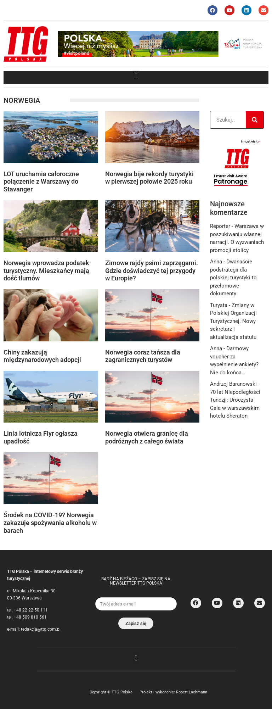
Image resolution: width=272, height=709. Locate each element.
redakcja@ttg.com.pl (41, 629)
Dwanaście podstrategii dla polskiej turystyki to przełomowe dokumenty (233, 277)
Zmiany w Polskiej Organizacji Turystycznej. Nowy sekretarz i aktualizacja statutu (233, 321)
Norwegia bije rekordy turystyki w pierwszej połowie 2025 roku (149, 177)
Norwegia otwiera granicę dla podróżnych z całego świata (146, 437)
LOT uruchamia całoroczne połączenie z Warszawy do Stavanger (41, 181)
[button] (135, 76)
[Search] (255, 119)
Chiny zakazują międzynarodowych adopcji (42, 356)
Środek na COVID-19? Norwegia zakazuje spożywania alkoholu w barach (50, 522)
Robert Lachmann (191, 692)
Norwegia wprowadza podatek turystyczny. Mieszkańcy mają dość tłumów (46, 270)
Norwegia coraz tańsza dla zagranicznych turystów (142, 356)
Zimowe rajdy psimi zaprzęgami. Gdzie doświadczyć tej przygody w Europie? (151, 270)
